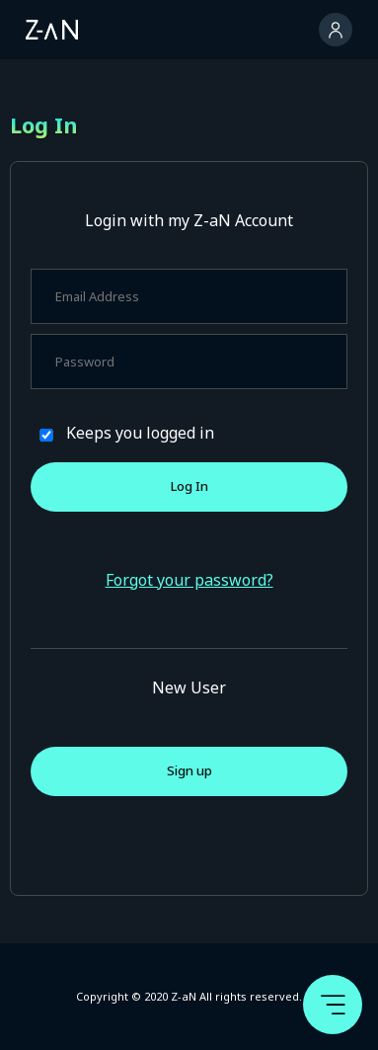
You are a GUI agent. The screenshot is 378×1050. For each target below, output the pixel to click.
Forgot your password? (189, 580)
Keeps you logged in (140, 433)
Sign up (189, 770)
